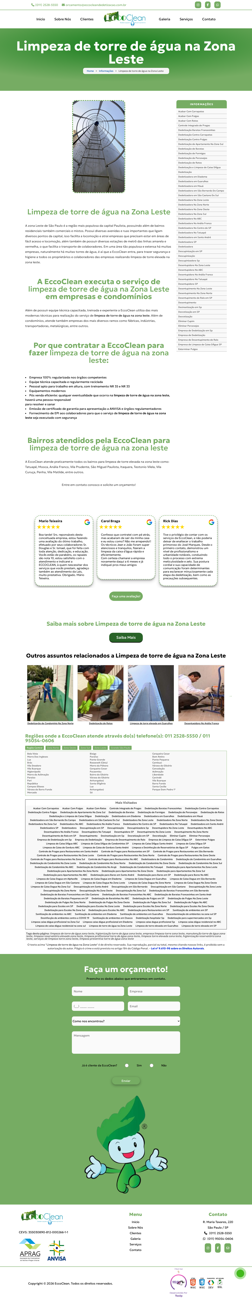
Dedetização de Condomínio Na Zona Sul (200, 863)
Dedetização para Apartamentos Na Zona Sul (181, 871)
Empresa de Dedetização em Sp (195, 330)
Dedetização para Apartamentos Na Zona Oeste (127, 871)
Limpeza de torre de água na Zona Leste (110, 926)
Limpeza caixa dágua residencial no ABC (199, 922)
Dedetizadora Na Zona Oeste (193, 209)
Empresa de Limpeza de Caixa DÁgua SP (200, 344)
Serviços (186, 19)
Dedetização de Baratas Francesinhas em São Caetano (70, 894)
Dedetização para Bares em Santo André (112, 875)
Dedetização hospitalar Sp (150, 918)
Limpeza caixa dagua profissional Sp (155, 922)
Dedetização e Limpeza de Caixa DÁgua (199, 167)
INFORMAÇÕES (201, 104)
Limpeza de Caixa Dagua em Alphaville (57, 879)
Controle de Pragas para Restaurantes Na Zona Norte (125, 855)
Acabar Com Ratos (188, 120)
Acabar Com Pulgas (188, 116)
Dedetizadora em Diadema (192, 176)
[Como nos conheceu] (126, 1021)
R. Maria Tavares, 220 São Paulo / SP (218, 1224)
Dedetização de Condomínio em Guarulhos (198, 859)
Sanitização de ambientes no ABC (53, 914)
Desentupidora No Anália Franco (195, 274)
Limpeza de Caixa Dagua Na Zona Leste (104, 883)
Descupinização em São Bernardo (129, 887)
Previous (21, 696)
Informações (106, 71)
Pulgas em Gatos (200, 847)
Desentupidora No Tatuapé (192, 279)
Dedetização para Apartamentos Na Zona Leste (191, 867)
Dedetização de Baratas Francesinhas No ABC (126, 894)
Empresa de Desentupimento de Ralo (198, 339)
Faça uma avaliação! (126, 596)
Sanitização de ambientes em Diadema (96, 914)
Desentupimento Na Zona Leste (195, 288)
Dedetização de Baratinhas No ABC (110, 898)
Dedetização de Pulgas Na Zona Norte (65, 902)
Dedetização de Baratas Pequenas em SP (66, 898)
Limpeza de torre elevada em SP (199, 926)
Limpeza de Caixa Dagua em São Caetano (57, 883)
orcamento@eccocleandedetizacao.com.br (94, 4)
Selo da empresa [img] (178, 1283)
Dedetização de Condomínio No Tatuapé (141, 867)
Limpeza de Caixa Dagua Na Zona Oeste (195, 883)
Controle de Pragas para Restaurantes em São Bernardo (183, 851)
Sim (139, 1065)
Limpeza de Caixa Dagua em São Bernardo (192, 879)
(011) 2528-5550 (44, 4)
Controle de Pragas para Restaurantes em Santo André (68, 851)
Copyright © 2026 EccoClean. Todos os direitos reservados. (70, 1283)
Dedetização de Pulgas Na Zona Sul (152, 902)
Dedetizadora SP (187, 241)
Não (164, 1065)
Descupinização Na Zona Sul (131, 890)
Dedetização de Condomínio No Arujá (96, 867)
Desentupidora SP (188, 283)
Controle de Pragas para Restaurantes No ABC (113, 859)
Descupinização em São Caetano (168, 887)
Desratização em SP (189, 311)
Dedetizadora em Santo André (194, 237)
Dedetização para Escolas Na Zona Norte (145, 906)
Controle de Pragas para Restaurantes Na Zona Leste (65, 855)
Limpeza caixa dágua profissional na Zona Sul (55, 922)
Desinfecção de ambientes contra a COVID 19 (65, 918)
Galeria (164, 19)
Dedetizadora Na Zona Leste (193, 200)
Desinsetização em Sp (190, 307)
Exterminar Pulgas (188, 349)
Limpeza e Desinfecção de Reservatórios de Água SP (160, 847)
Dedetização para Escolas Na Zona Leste (98, 906)
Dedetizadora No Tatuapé (192, 232)
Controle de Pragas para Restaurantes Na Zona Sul (58, 859)
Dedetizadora (185, 246)
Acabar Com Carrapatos (191, 111)
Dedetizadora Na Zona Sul (192, 214)
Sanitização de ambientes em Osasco (113, 918)
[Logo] (43, 1218)
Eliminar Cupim (186, 321)
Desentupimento (187, 302)
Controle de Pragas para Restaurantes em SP (125, 851)
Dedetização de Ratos (190, 162)
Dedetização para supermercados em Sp (189, 918)
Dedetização (185, 172)
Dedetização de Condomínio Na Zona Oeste (152, 863)
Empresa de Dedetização (191, 335)
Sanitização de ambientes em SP (190, 910)
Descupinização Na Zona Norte (59, 890)
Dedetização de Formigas (192, 153)
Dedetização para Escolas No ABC (106, 910)
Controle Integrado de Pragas (194, 125)
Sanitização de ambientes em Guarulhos (141, 914)
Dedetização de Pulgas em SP (148, 898)
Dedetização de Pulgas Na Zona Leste (188, 898)
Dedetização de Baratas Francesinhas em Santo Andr (183, 894)
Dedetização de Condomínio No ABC (54, 867)
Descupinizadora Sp (189, 260)
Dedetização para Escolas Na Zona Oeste (192, 906)
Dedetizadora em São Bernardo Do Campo (201, 190)
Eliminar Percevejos (188, 325)
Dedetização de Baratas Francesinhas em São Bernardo (179, 890)
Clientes (87, 19)
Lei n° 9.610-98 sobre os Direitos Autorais (177, 948)
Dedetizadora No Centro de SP (194, 228)
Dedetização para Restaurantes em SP (148, 910)
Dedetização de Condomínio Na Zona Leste (53, 863)
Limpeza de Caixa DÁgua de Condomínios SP (105, 843)
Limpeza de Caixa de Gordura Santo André (106, 847)
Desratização (185, 316)
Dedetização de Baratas (191, 148)
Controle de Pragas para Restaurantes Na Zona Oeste (186, 855)
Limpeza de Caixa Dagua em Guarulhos (146, 879)
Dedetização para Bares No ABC (191, 875)
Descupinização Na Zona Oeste (96, 890)
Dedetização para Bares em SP (154, 875)
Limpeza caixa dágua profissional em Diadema (108, 922)
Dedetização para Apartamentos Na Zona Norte (72, 871)
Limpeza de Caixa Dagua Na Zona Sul (50, 887)
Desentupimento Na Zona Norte (195, 293)
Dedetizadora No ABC (190, 218)
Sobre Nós (62, 19)
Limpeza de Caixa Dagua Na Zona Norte (149, 883)
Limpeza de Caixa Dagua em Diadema (101, 879)
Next (230, 696)
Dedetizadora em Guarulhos (193, 181)
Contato (209, 19)
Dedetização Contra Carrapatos (195, 134)
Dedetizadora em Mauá (190, 186)
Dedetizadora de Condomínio (157, 859)
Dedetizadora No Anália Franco (194, 223)
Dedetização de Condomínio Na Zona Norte (102, 863)
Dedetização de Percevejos (192, 158)
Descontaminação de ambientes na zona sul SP (191, 914)
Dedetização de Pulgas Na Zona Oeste (109, 902)
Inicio (40, 19)
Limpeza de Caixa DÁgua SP (191, 843)
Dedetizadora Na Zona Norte (193, 204)
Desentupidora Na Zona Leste (194, 265)
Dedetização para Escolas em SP (55, 906)
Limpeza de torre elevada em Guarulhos (157, 926)
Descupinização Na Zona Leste (205, 887)
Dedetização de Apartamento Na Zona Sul (200, 144)
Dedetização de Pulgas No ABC (190, 902)
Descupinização (186, 255)
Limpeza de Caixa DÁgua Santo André (152, 843)
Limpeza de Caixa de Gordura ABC (61, 847)
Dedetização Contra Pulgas (192, 139)
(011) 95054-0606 (218, 1239)
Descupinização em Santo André (91, 887)
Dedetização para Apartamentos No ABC (65, 875)
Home (90, 71)
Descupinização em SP (190, 251)
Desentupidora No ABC (190, 269)
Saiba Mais (126, 637)
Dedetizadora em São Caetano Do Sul (198, 195)
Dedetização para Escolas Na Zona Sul (64, 910)
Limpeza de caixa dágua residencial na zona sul (60, 926)
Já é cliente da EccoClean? (99, 1065)
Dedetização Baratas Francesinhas (196, 130)
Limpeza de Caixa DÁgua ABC (62, 843)
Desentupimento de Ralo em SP (195, 297)
